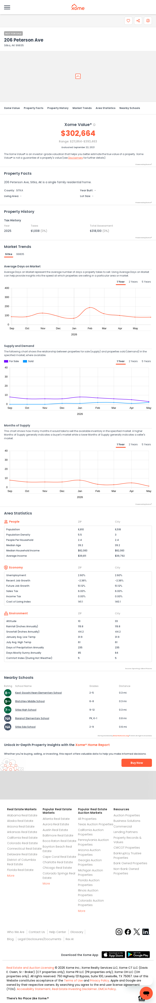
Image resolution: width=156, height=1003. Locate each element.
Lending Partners (126, 832)
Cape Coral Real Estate (59, 857)
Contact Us (37, 932)
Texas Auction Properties (95, 824)
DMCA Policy (107, 989)
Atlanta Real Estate (56, 819)
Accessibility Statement (34, 989)
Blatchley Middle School (30, 701)
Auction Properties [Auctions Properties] (127, 815)
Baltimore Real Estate (58, 835)
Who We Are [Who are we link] (15, 932)
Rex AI (70, 939)
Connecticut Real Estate (24, 849)
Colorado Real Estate (22, 843)
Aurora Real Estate (56, 824)
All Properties (87, 819)
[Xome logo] (78, 7)
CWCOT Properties (127, 848)
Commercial (123, 826)
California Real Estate (22, 838)
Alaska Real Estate (20, 821)
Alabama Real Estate (22, 815)
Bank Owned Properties (130, 863)
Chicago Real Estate (57, 868)
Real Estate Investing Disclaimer (74, 989)
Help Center (57, 932)
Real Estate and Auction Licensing (30, 968)
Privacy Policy (99, 980)
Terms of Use (73, 980)
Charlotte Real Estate (58, 862)
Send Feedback (78, 789)
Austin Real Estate (55, 830)
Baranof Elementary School (32, 718)
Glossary (76, 932)
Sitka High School (25, 709)
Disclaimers (75, 157)
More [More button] (10, 876)
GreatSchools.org (121, 736)
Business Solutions (127, 821)
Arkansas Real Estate (22, 832)
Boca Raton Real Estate (59, 841)
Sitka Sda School (25, 727)
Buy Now (137, 763)
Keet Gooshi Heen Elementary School (38, 692)
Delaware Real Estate (22, 854)
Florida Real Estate (20, 870)
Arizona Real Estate (21, 826)
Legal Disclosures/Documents (39, 939)
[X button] (137, 931)
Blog (10, 939)
